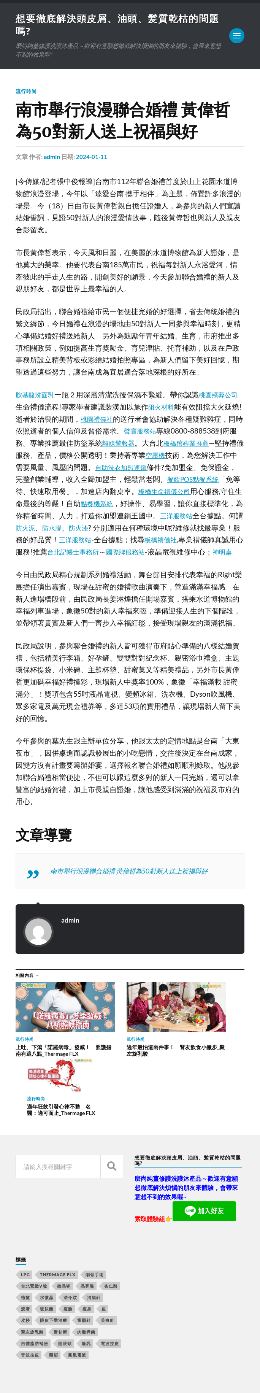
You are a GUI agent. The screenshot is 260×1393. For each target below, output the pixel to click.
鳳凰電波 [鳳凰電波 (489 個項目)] (77, 1300)
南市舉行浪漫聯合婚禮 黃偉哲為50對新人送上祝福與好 (138, 884)
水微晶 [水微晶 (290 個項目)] (47, 1242)
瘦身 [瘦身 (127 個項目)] (87, 1254)
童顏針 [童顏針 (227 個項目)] (84, 1265)
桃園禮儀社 (108, 420)
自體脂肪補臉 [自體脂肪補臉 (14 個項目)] (34, 1288)
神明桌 (84, 565)
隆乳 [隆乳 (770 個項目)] (86, 1288)
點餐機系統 (143, 504)
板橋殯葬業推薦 (207, 444)
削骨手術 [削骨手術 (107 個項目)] (95, 1219)
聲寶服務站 (156, 432)
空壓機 (185, 456)
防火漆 (142, 529)
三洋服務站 (142, 541)
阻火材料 (169, 408)
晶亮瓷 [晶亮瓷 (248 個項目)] (87, 1230)
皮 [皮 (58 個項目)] (103, 1254)
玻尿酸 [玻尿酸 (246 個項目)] (47, 1254)
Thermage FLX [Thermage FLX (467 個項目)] (58, 1219)
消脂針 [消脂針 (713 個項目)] (94, 1242)
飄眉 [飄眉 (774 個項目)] (53, 1300)
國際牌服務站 (207, 553)
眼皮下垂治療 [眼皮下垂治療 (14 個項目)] (53, 1265)
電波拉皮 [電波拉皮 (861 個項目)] (110, 1288)
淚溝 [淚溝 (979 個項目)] (25, 1254)
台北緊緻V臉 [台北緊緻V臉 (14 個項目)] (34, 1230)
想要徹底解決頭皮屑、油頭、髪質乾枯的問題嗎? (114, 1365)
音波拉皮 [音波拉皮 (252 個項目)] (30, 1300)
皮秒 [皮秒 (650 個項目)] (25, 1265)
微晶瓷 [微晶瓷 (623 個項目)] (64, 1230)
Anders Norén (61, 1378)
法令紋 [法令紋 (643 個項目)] (70, 1242)
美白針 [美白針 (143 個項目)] (107, 1265)
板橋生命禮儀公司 (203, 492)
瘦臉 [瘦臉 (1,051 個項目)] (68, 1254)
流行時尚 (27, 92)
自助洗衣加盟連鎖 (153, 468)
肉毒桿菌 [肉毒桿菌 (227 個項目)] (86, 1276)
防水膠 (113, 529)
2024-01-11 (92, 158)
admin (52, 158)
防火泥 (84, 529)
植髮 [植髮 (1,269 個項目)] (25, 1242)
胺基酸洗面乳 (37, 396)
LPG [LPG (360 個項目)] (25, 1219)
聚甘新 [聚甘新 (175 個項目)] (60, 1276)
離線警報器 (135, 444)
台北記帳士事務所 (150, 553)
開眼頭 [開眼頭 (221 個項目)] (65, 1288)
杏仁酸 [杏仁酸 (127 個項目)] (111, 1230)
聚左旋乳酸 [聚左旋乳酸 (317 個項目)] (32, 1276)
